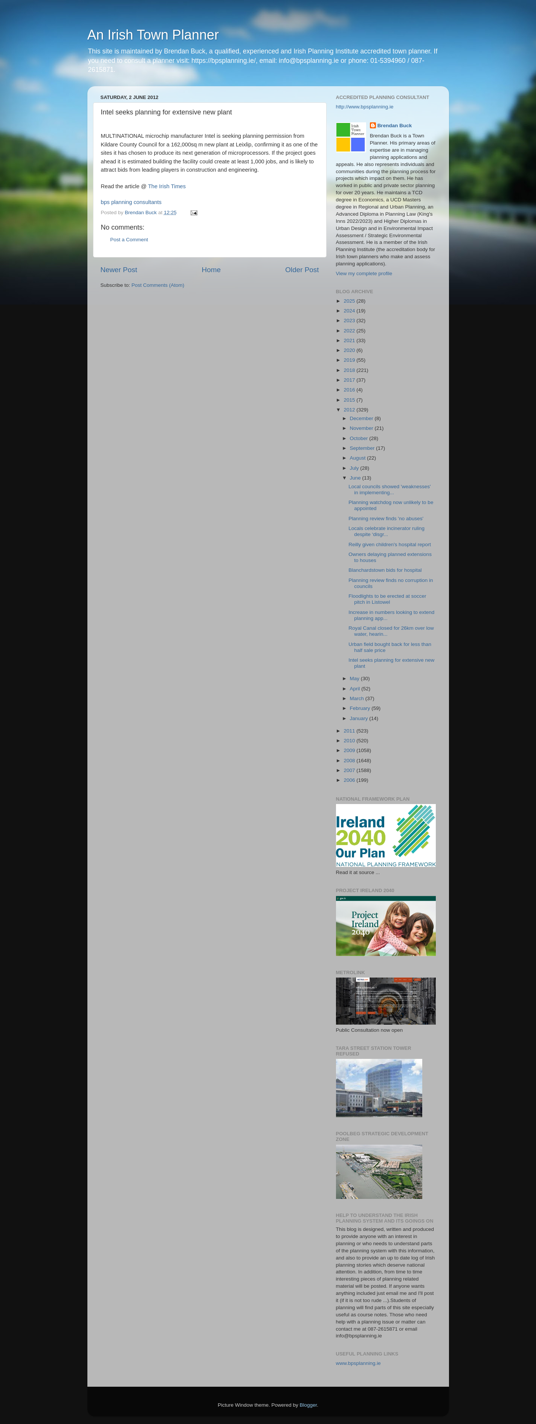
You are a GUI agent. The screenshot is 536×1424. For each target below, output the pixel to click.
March (357, 698)
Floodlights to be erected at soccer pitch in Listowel (387, 599)
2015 (350, 400)
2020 (350, 350)
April (356, 688)
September (363, 448)
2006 (350, 780)
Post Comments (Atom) (157, 285)
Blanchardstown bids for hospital (384, 570)
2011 (350, 731)
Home (211, 270)
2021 (350, 340)
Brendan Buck (394, 125)
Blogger (308, 1405)
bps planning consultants (131, 202)
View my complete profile (364, 273)
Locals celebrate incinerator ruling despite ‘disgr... (386, 531)
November (362, 428)
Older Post (302, 270)
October (360, 438)
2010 (350, 740)
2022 (350, 331)
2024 (350, 311)
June (356, 478)
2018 (350, 370)
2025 (350, 301)
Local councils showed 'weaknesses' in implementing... (389, 489)
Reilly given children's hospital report (389, 544)
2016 (350, 390)
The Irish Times (167, 186)
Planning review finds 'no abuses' (385, 518)
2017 (350, 380)
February (361, 708)
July (355, 468)
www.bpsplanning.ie (358, 1363)
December (362, 418)
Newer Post (119, 270)
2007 (350, 770)
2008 (350, 760)
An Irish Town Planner (153, 35)
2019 (350, 360)
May (355, 678)
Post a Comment (129, 239)
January (360, 718)
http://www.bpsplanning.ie (365, 107)
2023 (350, 320)
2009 (350, 750)
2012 (350, 410)
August (358, 458)
